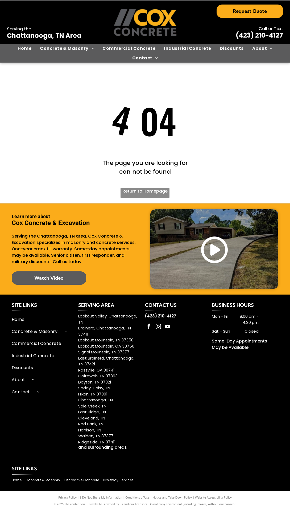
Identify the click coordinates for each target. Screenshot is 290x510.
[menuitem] (24, 48)
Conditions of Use (137, 497)
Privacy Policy (67, 497)
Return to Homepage (145, 191)
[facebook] (149, 327)
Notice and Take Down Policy (172, 497)
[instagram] (158, 327)
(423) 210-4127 (259, 35)
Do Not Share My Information (102, 497)
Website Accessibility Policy (213, 497)
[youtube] (168, 327)
